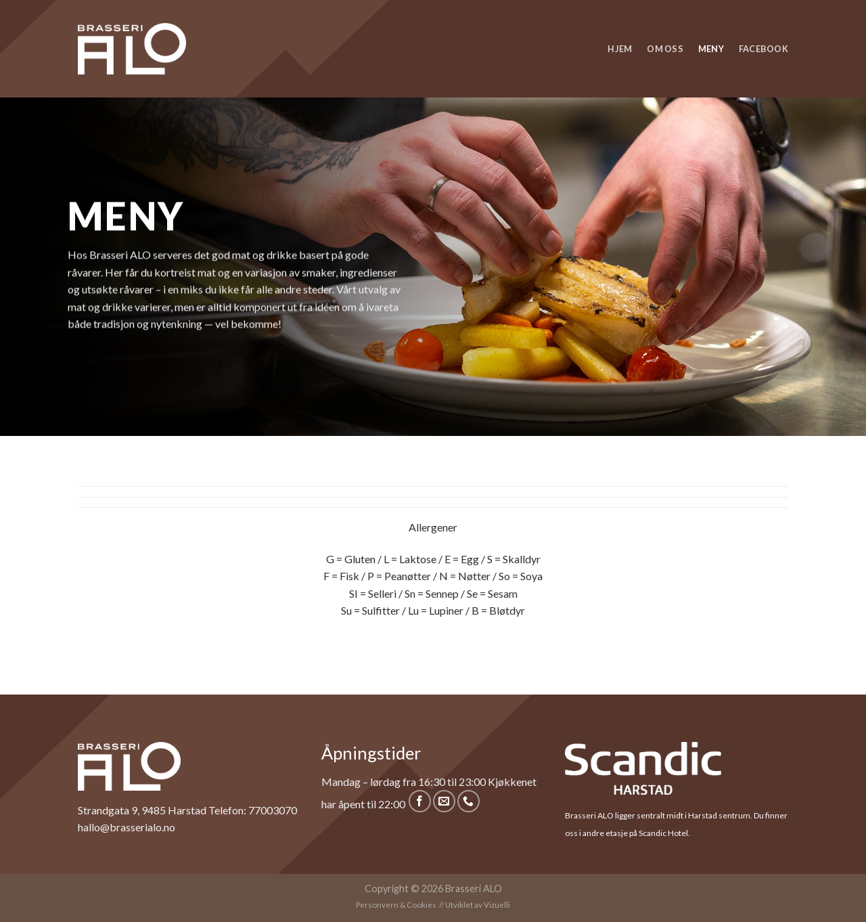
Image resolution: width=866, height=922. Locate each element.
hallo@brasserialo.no (126, 826)
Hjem (620, 48)
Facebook (763, 48)
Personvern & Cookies (396, 904)
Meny (711, 48)
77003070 (272, 810)
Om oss (665, 48)
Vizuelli (497, 904)
